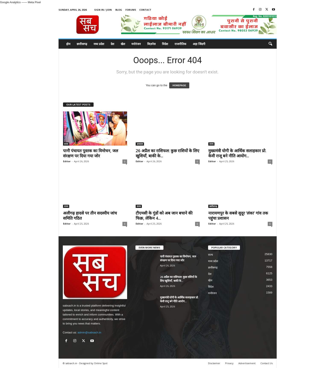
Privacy (229, 363)
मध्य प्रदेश (99, 44)
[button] (270, 44)
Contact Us (266, 363)
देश (112, 44)
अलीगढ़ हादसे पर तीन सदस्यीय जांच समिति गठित (90, 215)
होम (68, 44)
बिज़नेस (151, 44)
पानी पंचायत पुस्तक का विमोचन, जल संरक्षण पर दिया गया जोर (90, 153)
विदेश (165, 44)
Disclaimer (214, 363)
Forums (130, 9)
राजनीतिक (180, 44)
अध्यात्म (140, 143)
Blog (118, 9)
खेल (123, 44)
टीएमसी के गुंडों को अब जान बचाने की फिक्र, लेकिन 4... (164, 215)
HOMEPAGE (179, 85)
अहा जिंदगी (199, 44)
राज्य (66, 143)
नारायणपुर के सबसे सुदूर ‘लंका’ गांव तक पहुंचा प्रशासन (238, 215)
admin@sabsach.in (89, 332)
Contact (145, 9)
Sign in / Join (103, 9)
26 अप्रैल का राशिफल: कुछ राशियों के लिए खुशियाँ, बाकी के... (167, 153)
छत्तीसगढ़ (82, 44)
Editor (67, 161)
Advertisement (247, 363)
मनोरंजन (136, 44)
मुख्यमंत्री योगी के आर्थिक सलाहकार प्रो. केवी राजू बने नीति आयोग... (237, 153)
